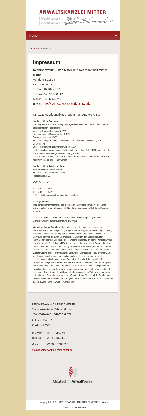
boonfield (80, 407)
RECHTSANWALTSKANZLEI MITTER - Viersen (84, 402)
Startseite (32, 48)
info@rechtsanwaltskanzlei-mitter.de (66, 103)
